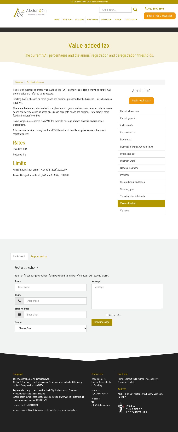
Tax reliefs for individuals (132, 196)
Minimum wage (127, 160)
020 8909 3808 (154, 8)
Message (96, 281)
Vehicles (124, 210)
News (118, 19)
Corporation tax (128, 132)
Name (18, 281)
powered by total (26, 405)
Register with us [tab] (39, 256)
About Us (67, 19)
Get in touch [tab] (19, 256)
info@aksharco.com (100, 2)
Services (79, 19)
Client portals (131, 19)
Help (131, 382)
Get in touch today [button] (141, 100)
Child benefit (126, 125)
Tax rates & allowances (35, 82)
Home (56, 19)
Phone (18, 295)
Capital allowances (129, 111)
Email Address (22, 308)
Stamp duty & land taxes (132, 182)
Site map (140, 379)
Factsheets (92, 19)
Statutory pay (127, 189)
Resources (106, 19)
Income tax (126, 139)
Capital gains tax (128, 118)
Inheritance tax (127, 153)
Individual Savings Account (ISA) (136, 146)
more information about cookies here (62, 410)
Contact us (130, 379)
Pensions (124, 175)
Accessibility (152, 379)
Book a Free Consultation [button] (159, 15)
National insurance (129, 168)
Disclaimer (122, 382)
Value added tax (128, 203)
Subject (19, 322)
